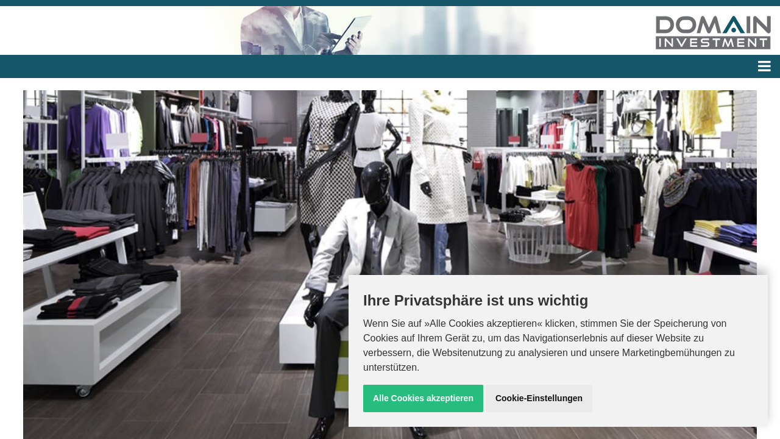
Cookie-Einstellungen (539, 398)
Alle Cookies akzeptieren (423, 398)
